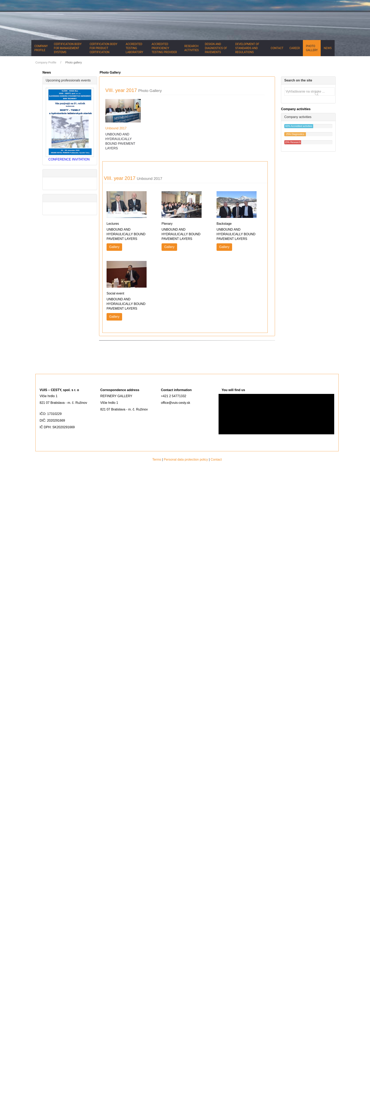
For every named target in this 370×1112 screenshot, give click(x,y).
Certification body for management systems (67, 48)
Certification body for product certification (103, 48)
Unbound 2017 (116, 128)
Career (294, 48)
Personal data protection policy (186, 459)
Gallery (114, 247)
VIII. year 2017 (133, 90)
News (328, 48)
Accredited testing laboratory (134, 48)
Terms (156, 459)
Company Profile (41, 48)
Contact (277, 48)
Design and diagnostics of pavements (216, 48)
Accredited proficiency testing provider (164, 48)
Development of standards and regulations (247, 48)
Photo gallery (312, 48)
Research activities (191, 48)
